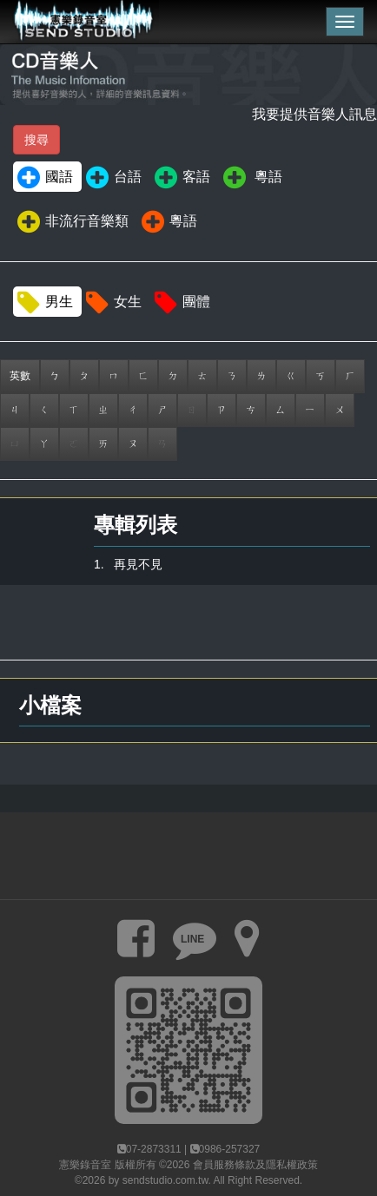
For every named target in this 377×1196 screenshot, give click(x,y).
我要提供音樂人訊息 (314, 114)
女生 (112, 303)
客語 (181, 178)
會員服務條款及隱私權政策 (255, 1165)
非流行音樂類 (72, 222)
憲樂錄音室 (85, 1165)
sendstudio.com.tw (165, 1180)
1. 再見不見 (128, 564)
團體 (181, 303)
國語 (44, 178)
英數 (20, 376)
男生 (44, 303)
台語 (112, 178)
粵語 (251, 178)
